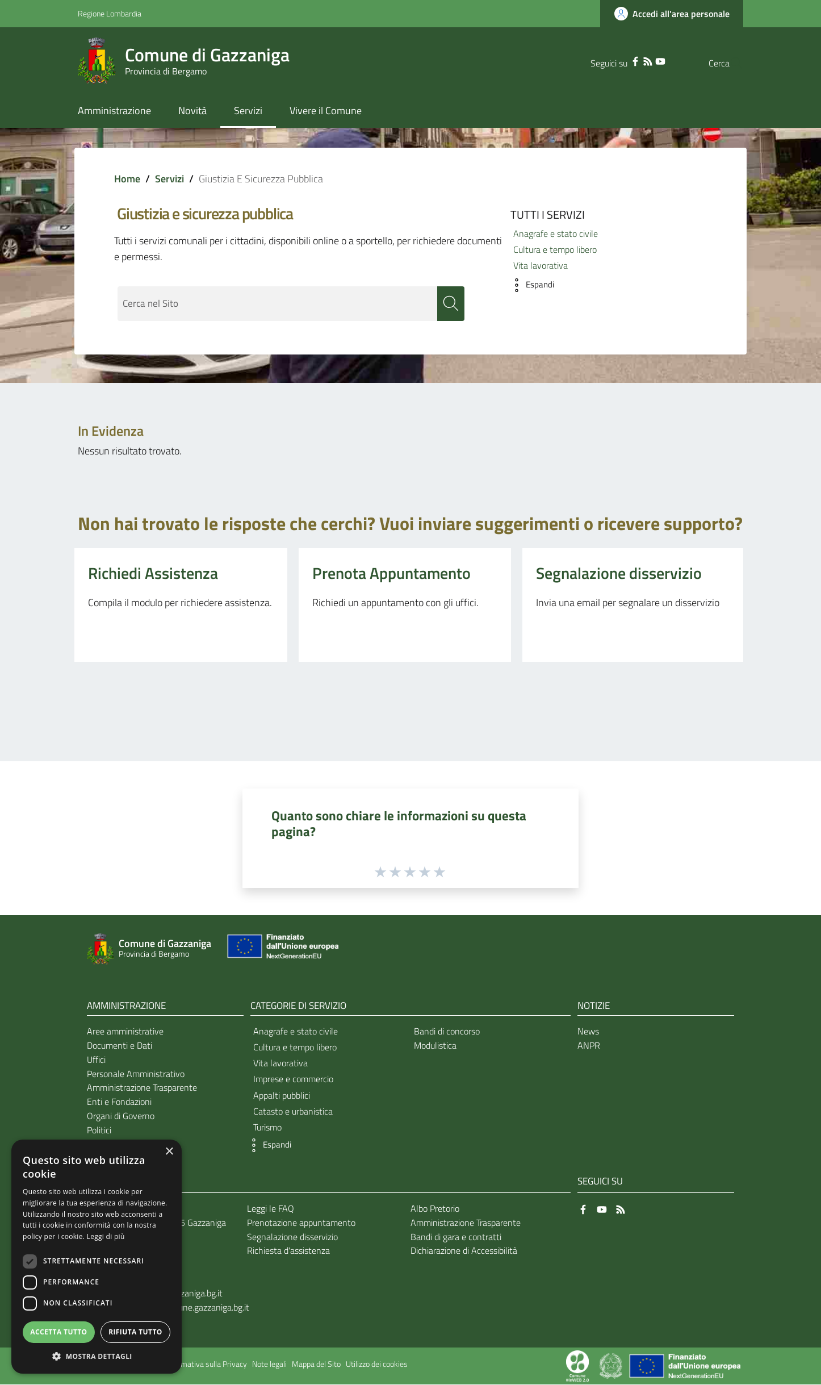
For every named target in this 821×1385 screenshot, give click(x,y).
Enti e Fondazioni (119, 1102)
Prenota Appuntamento (391, 573)
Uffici (96, 1059)
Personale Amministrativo (136, 1074)
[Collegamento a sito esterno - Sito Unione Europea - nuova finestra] (281, 949)
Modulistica (435, 1046)
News (588, 1031)
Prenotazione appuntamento (301, 1222)
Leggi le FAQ (270, 1209)
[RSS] (625, 60)
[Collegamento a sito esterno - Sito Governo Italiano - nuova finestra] (612, 1365)
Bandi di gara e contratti (455, 1237)
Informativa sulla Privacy (206, 1364)
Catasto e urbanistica (293, 1112)
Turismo (267, 1127)
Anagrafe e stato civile (555, 233)
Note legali (269, 1364)
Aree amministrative (125, 1031)
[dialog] (96, 1257)
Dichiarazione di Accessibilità (463, 1251)
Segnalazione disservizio (619, 573)
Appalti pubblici (281, 1095)
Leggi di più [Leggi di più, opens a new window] (106, 1236)
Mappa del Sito (316, 1364)
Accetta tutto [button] (58, 1332)
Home (127, 178)
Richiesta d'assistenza (288, 1251)
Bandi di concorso (447, 1031)
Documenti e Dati (119, 1046)
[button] (529, 285)
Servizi (169, 178)
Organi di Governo (120, 1116)
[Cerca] (729, 63)
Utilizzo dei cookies (377, 1364)
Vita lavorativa (540, 265)
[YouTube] (637, 60)
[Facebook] (612, 60)
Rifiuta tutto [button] (135, 1332)
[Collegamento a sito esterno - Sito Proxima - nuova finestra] (577, 1365)
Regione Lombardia (109, 13)
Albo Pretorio (434, 1209)
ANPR (588, 1046)
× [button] (169, 1152)
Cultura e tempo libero (555, 249)
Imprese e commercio (293, 1079)
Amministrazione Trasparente (142, 1088)
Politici (99, 1130)
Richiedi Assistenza (153, 573)
